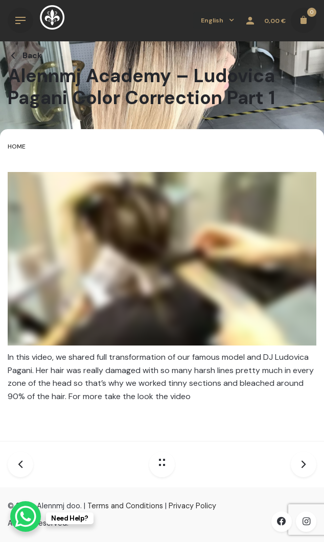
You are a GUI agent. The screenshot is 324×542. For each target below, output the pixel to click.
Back (25, 55)
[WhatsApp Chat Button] (25, 516)
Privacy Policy (192, 505)
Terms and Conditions (125, 505)
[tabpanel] (162, 296)
